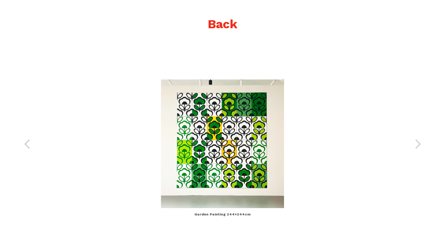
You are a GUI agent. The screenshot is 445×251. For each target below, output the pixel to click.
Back (222, 24)
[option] (222, 148)
